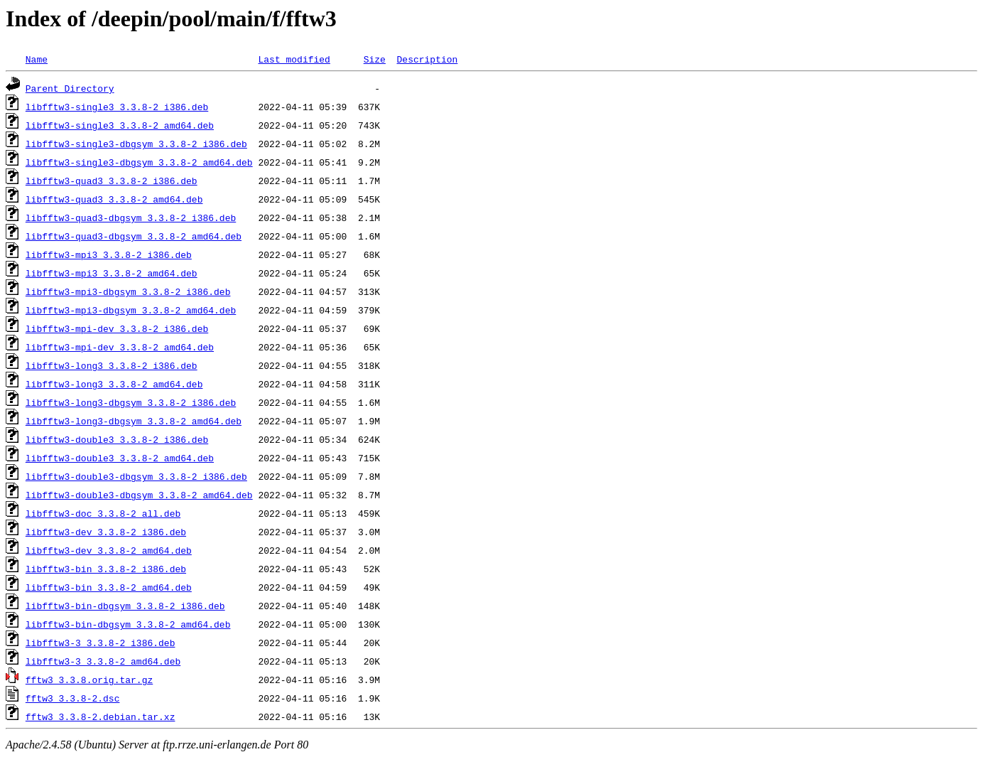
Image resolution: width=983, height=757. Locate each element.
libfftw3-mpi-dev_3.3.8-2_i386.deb (117, 328)
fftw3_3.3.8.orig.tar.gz (89, 679)
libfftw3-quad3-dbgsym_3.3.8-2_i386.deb (131, 217)
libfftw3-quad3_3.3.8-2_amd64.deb (114, 199)
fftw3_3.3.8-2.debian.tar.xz (100, 716)
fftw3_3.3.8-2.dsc (73, 698)
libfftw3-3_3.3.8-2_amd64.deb (103, 661)
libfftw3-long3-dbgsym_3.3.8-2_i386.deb (131, 402)
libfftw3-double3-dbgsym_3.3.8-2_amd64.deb (139, 494)
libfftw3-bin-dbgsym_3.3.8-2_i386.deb (125, 605)
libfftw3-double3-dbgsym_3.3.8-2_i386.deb (136, 476)
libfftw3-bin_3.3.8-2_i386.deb (106, 568)
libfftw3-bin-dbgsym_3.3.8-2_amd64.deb (128, 624)
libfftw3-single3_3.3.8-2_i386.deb (117, 106)
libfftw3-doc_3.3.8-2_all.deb (103, 513)
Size (375, 59)
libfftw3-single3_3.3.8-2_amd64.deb (120, 125)
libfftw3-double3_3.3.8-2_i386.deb (117, 439)
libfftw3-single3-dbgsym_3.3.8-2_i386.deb (136, 143)
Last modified (294, 59)
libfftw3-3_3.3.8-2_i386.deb (100, 642)
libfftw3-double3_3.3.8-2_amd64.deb (120, 457)
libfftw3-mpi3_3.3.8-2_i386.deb (109, 254)
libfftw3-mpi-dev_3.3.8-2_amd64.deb (120, 346)
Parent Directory (70, 88)
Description (426, 59)
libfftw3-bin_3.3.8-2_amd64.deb (109, 587)
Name (37, 59)
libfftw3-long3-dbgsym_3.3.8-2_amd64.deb (133, 420)
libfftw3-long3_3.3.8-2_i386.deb (111, 365)
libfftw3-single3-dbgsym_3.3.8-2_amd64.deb (139, 162)
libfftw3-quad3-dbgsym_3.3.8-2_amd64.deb (133, 236)
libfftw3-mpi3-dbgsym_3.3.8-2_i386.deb (128, 291)
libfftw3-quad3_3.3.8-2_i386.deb (111, 180)
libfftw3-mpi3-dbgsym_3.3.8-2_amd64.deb (131, 310)
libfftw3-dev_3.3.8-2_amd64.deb (109, 550)
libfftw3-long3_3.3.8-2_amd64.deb (114, 383)
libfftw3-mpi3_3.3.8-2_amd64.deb (111, 273)
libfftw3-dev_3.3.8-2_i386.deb (106, 531)
